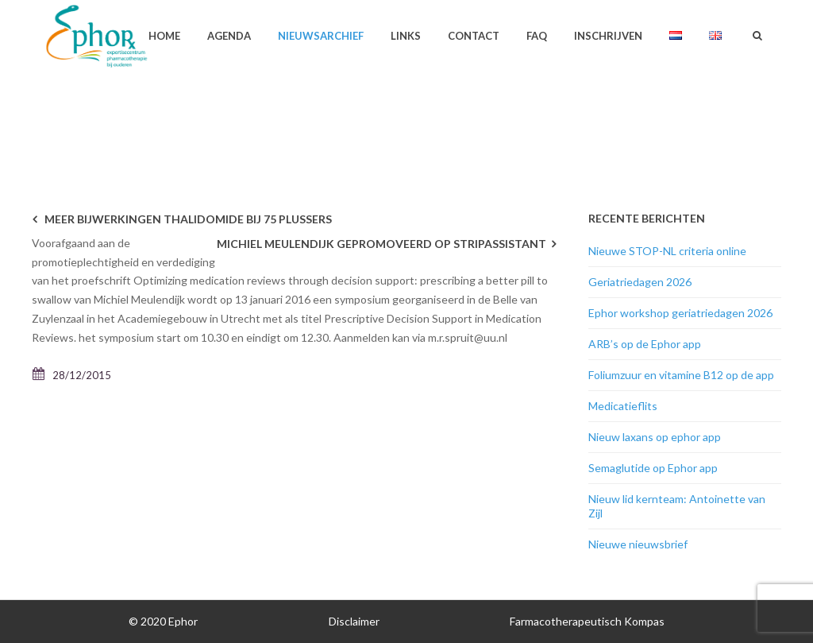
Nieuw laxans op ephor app (654, 437)
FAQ (536, 35)
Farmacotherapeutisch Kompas (587, 621)
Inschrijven (608, 35)
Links (406, 35)
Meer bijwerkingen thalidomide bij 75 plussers (188, 219)
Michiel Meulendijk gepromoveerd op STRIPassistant (381, 243)
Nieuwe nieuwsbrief (638, 544)
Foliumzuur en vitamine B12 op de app (681, 375)
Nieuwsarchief (321, 35)
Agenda (229, 35)
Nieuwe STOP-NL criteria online (667, 251)
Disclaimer (354, 621)
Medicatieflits (622, 406)
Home (164, 35)
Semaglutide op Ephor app (653, 468)
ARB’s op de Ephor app (644, 344)
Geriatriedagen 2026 (640, 282)
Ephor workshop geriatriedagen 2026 (680, 313)
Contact (473, 35)
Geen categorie (610, 100)
